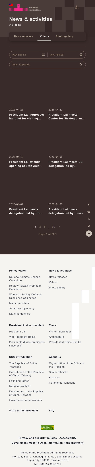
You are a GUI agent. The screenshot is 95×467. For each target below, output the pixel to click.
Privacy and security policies (38, 432)
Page (42, 234)
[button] (43, 54)
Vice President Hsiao (22, 333)
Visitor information (60, 328)
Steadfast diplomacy (21, 306)
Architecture (56, 333)
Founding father (19, 375)
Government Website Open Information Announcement (47, 437)
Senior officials (58, 366)
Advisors (54, 372)
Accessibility (67, 432)
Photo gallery (64, 36)
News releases (23, 36)
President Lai (17, 328)
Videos (44, 36)
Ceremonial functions (62, 377)
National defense (19, 312)
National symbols (20, 380)
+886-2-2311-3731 (49, 458)
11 (53, 226)
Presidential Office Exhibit (65, 338)
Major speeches (19, 301)
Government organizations (25, 394)
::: (2, 1)
